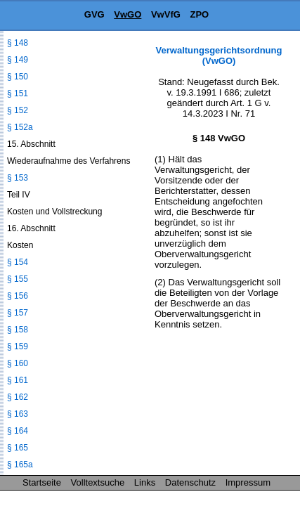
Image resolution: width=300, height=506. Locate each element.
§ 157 (17, 313)
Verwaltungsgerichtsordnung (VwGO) (219, 55)
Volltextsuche (98, 482)
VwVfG (166, 14)
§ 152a (20, 127)
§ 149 (17, 60)
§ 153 (17, 178)
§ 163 (17, 414)
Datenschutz (190, 482)
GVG (94, 14)
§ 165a (20, 464)
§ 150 (17, 77)
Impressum (248, 482)
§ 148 (17, 43)
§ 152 (17, 110)
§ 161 (17, 380)
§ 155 (17, 279)
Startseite (41, 482)
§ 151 (17, 93)
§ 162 (17, 397)
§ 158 (17, 330)
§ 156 (17, 296)
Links (144, 482)
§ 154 (17, 262)
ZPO (199, 14)
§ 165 (17, 448)
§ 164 (17, 431)
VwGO (127, 14)
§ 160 (17, 363)
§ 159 (17, 346)
